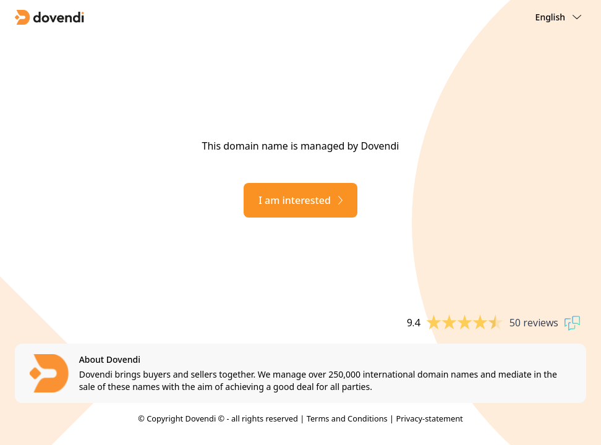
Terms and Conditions (347, 418)
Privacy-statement (429, 418)
